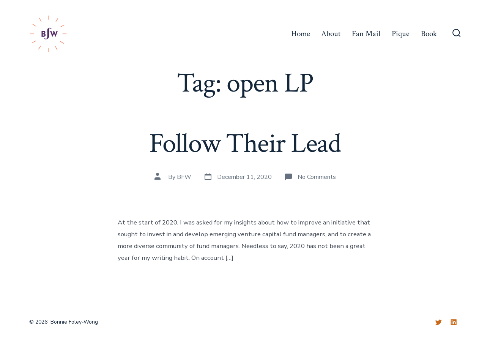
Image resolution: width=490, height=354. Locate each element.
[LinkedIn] (453, 322)
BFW (184, 177)
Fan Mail (366, 33)
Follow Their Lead (244, 144)
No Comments (317, 177)
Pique (401, 33)
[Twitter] (438, 322)
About (330, 33)
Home (300, 33)
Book (429, 33)
